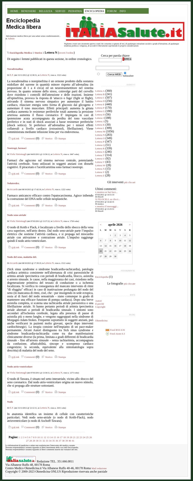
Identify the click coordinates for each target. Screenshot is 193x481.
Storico (38, 52)
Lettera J (99, 121)
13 (48, 437)
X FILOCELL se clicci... (107, 199)
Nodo (10, 401)
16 (58, 437)
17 (61, 437)
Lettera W (100, 165)
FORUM (111, 11)
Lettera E (99, 104)
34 (50, 440)
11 (42, 437)
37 (60, 440)
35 (53, 440)
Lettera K (100, 124)
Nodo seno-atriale (16, 215)
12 (45, 437)
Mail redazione (99, 468)
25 (87, 437)
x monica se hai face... (106, 192)
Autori (98, 300)
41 (73, 440)
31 (40, 440)
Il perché (99, 303)
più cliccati (129, 182)
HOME (14, 11)
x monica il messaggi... (106, 206)
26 (90, 437)
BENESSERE (28, 11)
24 (84, 437)
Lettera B (100, 94)
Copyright (100, 306)
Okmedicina (101, 320)
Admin (11, 38)
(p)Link (13, 138)
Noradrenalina (15, 69)
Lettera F (99, 107)
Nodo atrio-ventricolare (19, 366)
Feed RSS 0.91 (115, 330)
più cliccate (129, 283)
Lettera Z (99, 175)
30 (37, 440)
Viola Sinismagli (18, 154)
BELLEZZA (45, 11)
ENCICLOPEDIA (94, 11)
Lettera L (99, 128)
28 (30, 440)
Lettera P (99, 141)
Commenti (27, 138)
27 (27, 440)
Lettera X (100, 168)
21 (74, 437)
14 (51, 437)
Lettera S (99, 151)
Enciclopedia (101, 276)
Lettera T (99, 155)
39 (66, 440)
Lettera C (100, 97)
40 (70, 440)
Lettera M (100, 131)
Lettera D (100, 101)
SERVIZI (60, 11)
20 (71, 437)
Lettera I (99, 118)
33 (47, 440)
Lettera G (100, 111)
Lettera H (100, 114)
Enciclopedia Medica (21, 52)
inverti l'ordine (66, 52)
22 (77, 437)
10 (38, 437)
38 (63, 440)
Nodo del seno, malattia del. (22, 257)
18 (64, 437)
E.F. (12, 75)
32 (43, 440)
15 (54, 437)
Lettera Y (100, 172)
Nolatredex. (13, 183)
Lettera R (100, 148)
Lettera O (100, 138)
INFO (122, 11)
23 (81, 437)
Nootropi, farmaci (16, 148)
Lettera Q (100, 145)
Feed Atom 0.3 (115, 333)
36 (56, 440)
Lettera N (45, 75)
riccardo (14, 189)
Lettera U (100, 158)
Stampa (60, 138)
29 (34, 440)
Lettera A (100, 91)
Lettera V (100, 162)
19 (68, 437)
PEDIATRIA (75, 11)
